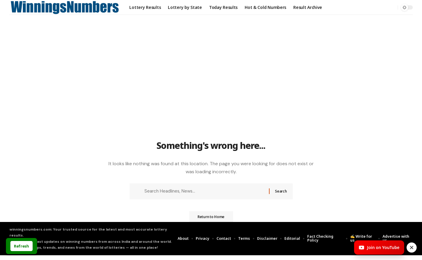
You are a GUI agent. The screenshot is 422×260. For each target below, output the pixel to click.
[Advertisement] (211, 94)
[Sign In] (379, 7)
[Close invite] (412, 247)
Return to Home (211, 221)
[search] (392, 7)
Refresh (21, 246)
